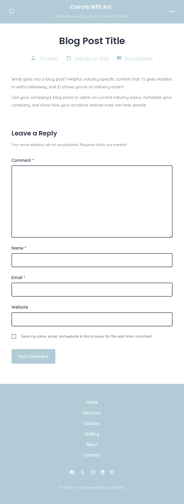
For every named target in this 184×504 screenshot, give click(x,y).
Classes (92, 423)
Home (92, 402)
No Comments (139, 58)
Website (20, 307)
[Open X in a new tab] (82, 472)
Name (19, 248)
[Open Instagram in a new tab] (93, 472)
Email (18, 277)
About (92, 444)
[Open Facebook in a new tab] (72, 472)
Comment (23, 160)
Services (92, 412)
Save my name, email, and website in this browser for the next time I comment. (87, 336)
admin (52, 58)
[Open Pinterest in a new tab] (112, 472)
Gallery (92, 433)
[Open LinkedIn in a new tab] (102, 472)
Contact (92, 454)
